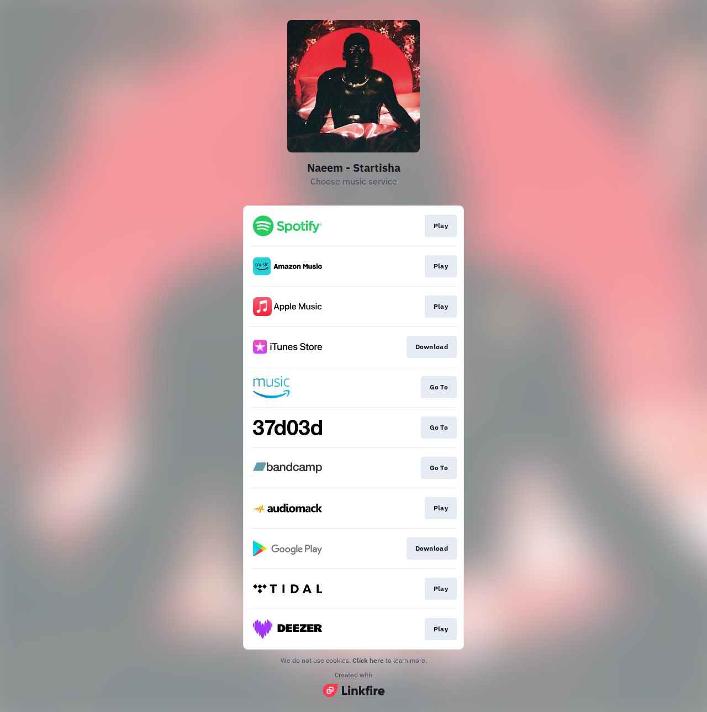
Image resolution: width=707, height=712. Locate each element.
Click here (368, 660)
